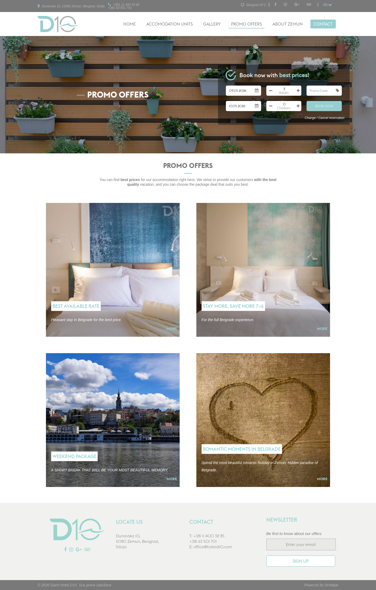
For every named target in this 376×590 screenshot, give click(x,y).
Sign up (301, 561)
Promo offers (246, 24)
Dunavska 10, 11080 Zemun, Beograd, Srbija (71, 6)
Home (129, 24)
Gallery (212, 24)
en (327, 5)
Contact (323, 24)
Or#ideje (331, 585)
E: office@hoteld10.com (210, 546)
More (172, 328)
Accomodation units (169, 24)
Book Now (324, 106)
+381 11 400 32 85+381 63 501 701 (123, 6)
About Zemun (287, 24)
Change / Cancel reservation (324, 118)
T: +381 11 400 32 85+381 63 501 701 (206, 538)
